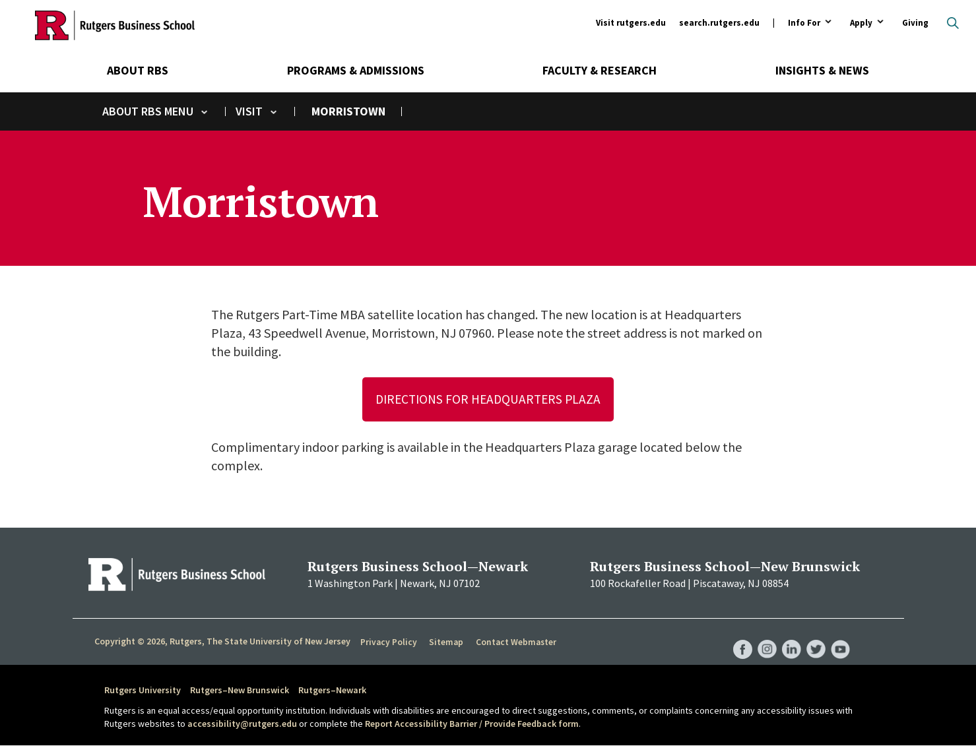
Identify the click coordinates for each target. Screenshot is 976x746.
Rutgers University (142, 691)
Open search (952, 23)
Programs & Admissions (355, 70)
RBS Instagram (765, 636)
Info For (804, 23)
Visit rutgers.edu (631, 22)
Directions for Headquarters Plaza (488, 399)
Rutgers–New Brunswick (239, 691)
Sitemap (445, 642)
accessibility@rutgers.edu (242, 724)
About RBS (137, 70)
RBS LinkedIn (790, 636)
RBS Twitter (816, 636)
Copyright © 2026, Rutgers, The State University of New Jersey (222, 642)
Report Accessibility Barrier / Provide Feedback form (472, 724)
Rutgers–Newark (332, 691)
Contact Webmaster (514, 642)
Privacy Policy (388, 642)
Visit (249, 111)
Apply (861, 23)
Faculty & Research (599, 70)
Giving (915, 22)
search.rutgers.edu (719, 22)
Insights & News (822, 70)
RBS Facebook (740, 636)
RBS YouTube (841, 636)
